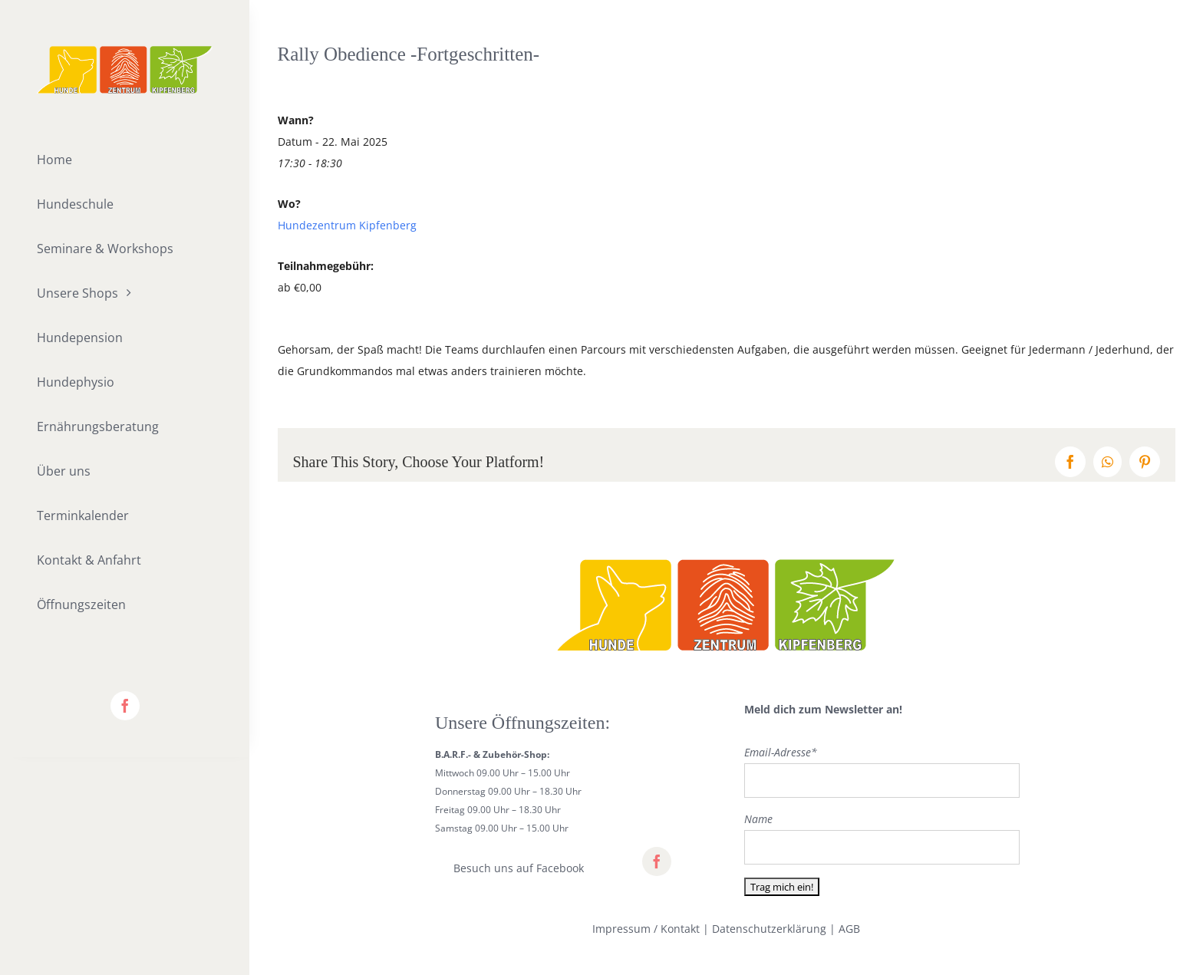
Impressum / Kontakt (646, 928)
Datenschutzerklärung (769, 928)
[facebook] (125, 705)
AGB (849, 928)
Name (758, 819)
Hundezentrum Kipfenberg (347, 225)
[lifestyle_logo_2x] (125, 51)
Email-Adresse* (780, 752)
